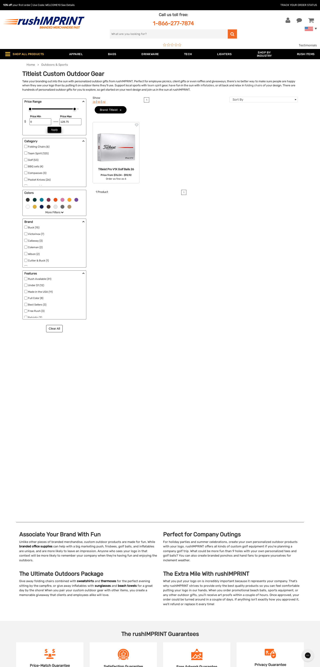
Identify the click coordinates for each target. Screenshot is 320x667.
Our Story (170, 564)
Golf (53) (33, 159)
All (104, 101)
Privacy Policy (173, 595)
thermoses (108, 398)
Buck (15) (33, 227)
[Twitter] (251, 594)
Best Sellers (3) (37, 304)
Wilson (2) (34, 254)
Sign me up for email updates (267, 568)
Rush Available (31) (39, 278)
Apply (54, 129)
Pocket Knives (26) (39, 179)
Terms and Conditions (178, 589)
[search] (169, 34)
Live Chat (16, 564)
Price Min (35, 116)
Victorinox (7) (36, 234)
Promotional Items (98, 601)
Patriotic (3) (35, 317)
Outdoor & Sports (97, 589)
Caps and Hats (95, 614)
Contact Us (16, 557)
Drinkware (92, 576)
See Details (68, 5)
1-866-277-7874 (173, 23)
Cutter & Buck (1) (38, 260)
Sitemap (169, 607)
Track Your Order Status (298, 5)
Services (169, 570)
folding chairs (253, 85)
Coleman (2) (35, 247)
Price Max (66, 116)
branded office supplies (35, 364)
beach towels (127, 403)
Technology (93, 582)
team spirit (154, 85)
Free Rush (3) (36, 310)
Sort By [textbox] (238, 99)
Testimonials (308, 45)
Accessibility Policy (177, 601)
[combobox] (263, 99)
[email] (269, 559)
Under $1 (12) (36, 285)
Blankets (91, 607)
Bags (88, 570)
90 (99, 101)
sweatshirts (85, 398)
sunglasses (103, 403)
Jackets (90, 564)
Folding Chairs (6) (38, 146)
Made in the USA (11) (40, 291)
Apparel (90, 557)
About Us (170, 557)
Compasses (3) (37, 173)
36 (94, 101)
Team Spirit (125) (38, 153)
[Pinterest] (263, 594)
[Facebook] (245, 594)
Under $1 (91, 620)
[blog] (257, 594)
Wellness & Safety (97, 595)
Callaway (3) (35, 240)
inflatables (207, 85)
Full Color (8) (35, 298)
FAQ (166, 576)
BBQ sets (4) (35, 166)
